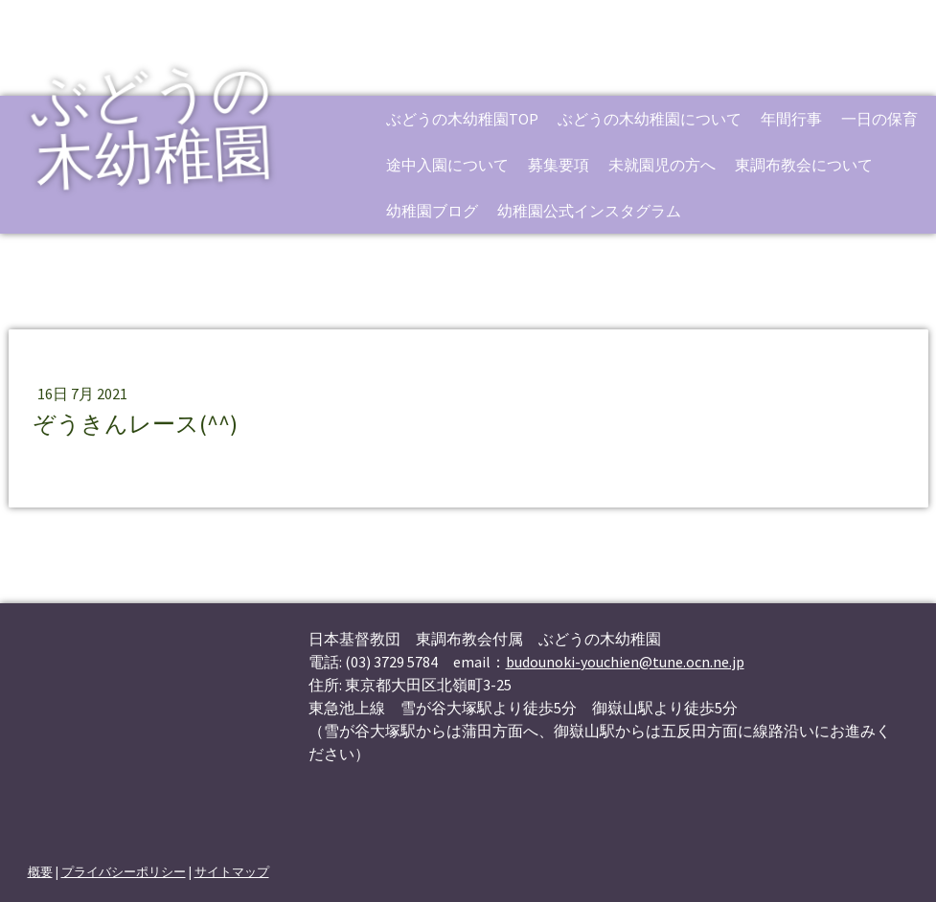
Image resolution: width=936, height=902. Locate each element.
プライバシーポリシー (123, 871)
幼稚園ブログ (432, 210)
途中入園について (447, 164)
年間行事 (791, 118)
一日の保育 (879, 118)
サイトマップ (231, 871)
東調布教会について (804, 164)
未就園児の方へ (662, 164)
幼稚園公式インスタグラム (589, 210)
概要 (40, 871)
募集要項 (558, 164)
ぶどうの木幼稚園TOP (462, 118)
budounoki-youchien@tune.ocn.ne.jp (625, 661)
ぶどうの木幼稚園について (650, 118)
